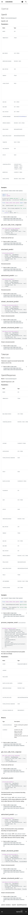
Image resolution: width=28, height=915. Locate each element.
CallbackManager (22, 116)
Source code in (13, 218)
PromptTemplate (14, 256)
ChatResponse (14, 230)
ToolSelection (12, 234)
